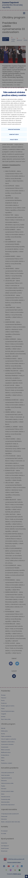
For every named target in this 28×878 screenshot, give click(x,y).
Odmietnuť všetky (14, 134)
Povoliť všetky (14, 139)
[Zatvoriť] (26, 90)
